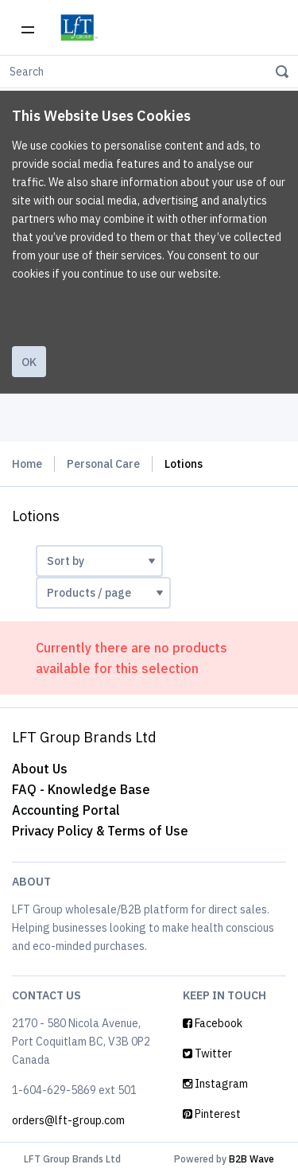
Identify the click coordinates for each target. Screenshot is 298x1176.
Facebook (212, 1023)
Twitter (207, 1053)
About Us (40, 769)
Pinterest (212, 1114)
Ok (29, 362)
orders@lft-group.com (68, 1120)
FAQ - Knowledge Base (81, 789)
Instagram (215, 1084)
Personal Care (103, 464)
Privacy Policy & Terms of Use (100, 831)
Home (27, 464)
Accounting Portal (66, 810)
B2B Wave (251, 1159)
